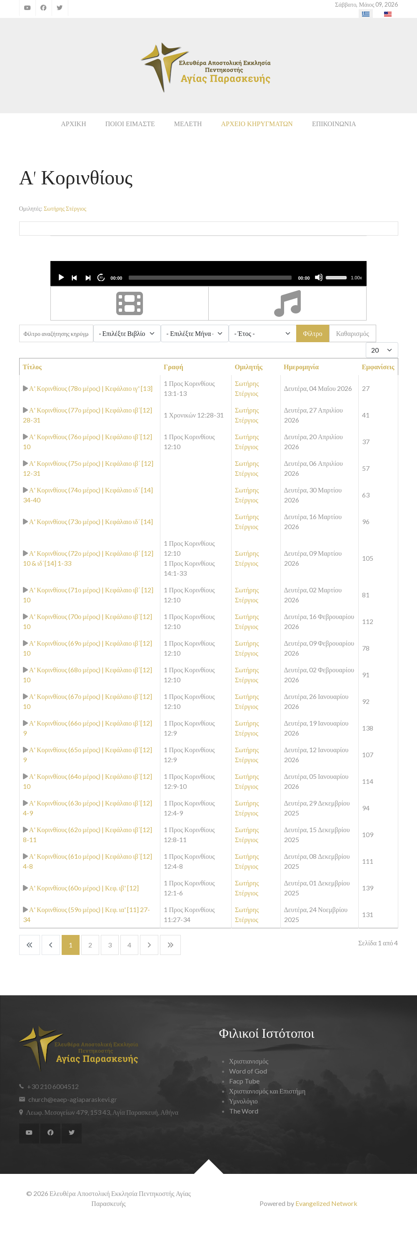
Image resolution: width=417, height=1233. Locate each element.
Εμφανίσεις (378, 366)
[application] (208, 273)
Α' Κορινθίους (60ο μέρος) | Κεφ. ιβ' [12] (84, 888)
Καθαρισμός (352, 333)
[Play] (61, 277)
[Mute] (318, 277)
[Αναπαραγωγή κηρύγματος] (25, 388)
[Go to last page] (170, 945)
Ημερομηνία (301, 366)
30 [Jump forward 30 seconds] (101, 277)
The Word (243, 1111)
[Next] (87, 277)
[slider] (210, 278)
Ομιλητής (248, 366)
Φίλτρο (312, 333)
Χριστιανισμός (249, 1061)
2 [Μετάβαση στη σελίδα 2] (90, 945)
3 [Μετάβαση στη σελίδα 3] (110, 945)
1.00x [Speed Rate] (356, 277)
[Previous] (74, 277)
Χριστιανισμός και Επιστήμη (267, 1091)
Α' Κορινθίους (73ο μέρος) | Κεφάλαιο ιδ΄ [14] (91, 521)
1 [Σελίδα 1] (70, 945)
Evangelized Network (326, 1203)
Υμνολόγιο (243, 1101)
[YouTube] (27, 8)
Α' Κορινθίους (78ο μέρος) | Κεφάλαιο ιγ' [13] (90, 388)
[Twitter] (60, 8)
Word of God (248, 1071)
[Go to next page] (149, 945)
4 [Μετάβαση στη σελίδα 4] (129, 945)
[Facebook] (43, 8)
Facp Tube (244, 1081)
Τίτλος (32, 366)
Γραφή (173, 366)
